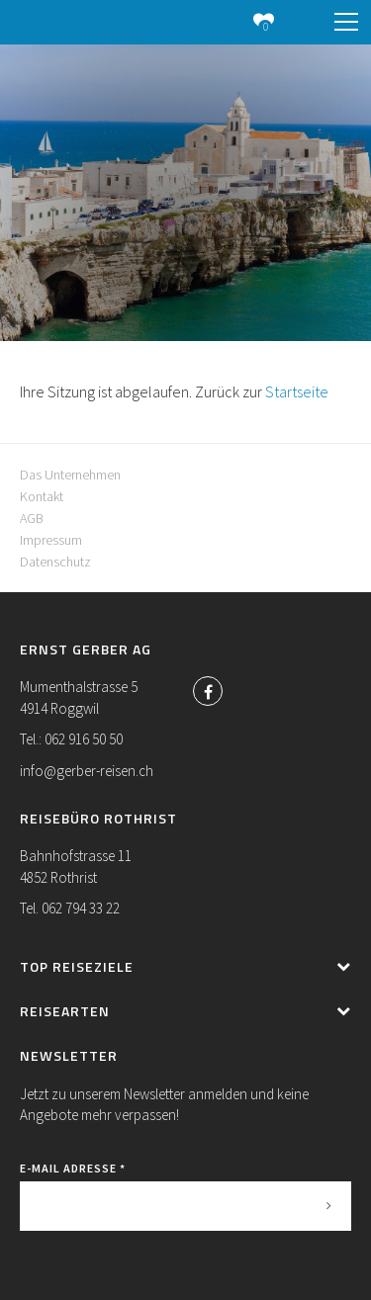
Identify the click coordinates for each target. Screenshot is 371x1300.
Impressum (51, 540)
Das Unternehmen (70, 474)
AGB (32, 518)
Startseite (296, 391)
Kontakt (41, 496)
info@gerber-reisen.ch (86, 770)
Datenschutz (55, 561)
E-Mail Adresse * (73, 1168)
